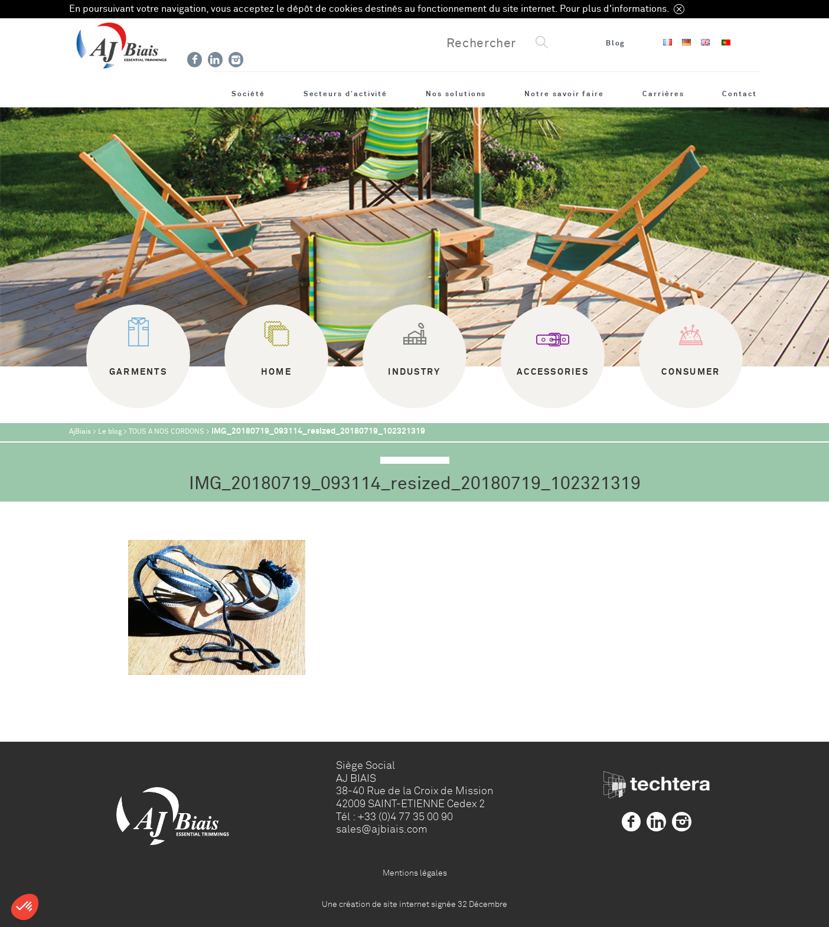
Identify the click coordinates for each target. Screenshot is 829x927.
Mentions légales (415, 872)
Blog (616, 43)
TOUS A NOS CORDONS (166, 431)
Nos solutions (456, 94)
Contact (739, 94)
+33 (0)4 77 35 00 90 (405, 816)
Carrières (663, 94)
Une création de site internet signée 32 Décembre (414, 904)
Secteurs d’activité (345, 94)
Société (248, 94)
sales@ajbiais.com (381, 829)
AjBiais (80, 431)
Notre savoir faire (564, 94)
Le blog (110, 431)
